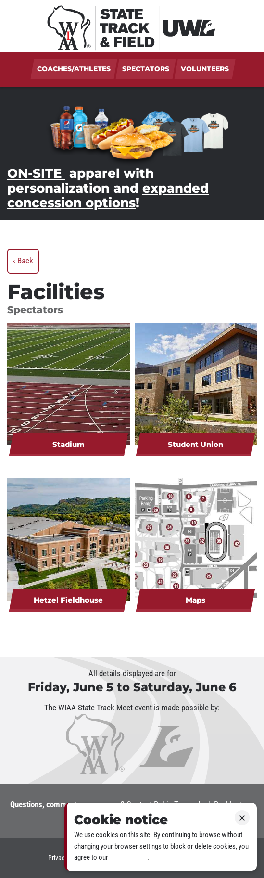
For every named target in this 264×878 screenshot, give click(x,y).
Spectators (145, 69)
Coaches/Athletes (74, 69)
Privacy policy (128, 857)
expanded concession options (108, 195)
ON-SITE (36, 173)
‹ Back (23, 260)
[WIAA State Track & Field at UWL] (132, 26)
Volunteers (205, 69)
